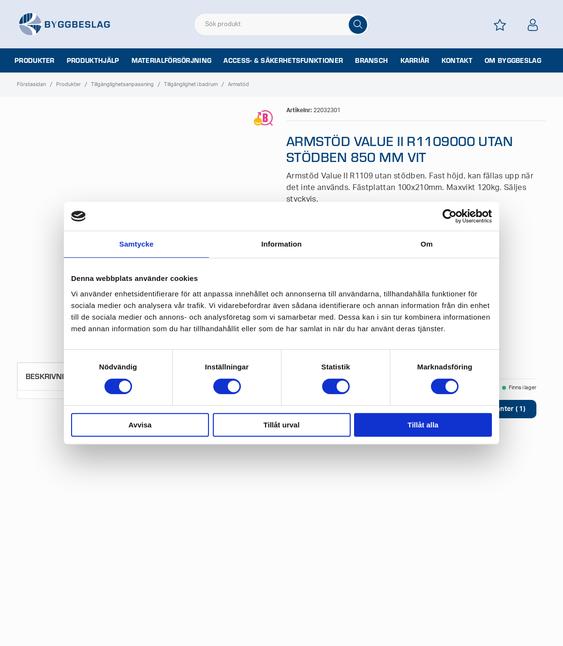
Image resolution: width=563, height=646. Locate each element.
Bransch (371, 60)
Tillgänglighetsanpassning (122, 84)
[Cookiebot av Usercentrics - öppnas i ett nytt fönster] (449, 216)
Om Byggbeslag (513, 60)
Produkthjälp (93, 60)
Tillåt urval (282, 425)
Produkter (35, 60)
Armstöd (238, 84)
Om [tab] (426, 244)
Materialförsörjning (172, 60)
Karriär (415, 60)
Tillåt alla (423, 425)
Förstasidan (31, 84)
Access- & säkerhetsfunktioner (283, 60)
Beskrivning (50, 376)
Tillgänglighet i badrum (191, 84)
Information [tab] (281, 244)
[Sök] (358, 24)
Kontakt (457, 60)
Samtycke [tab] (136, 244)
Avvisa (140, 425)
